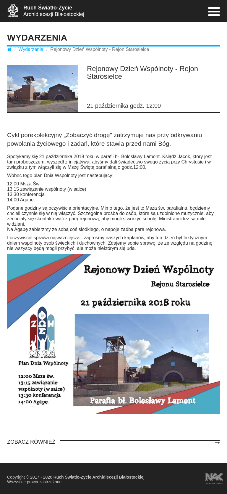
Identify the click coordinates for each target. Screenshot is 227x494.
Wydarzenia (30, 49)
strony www (214, 477)
